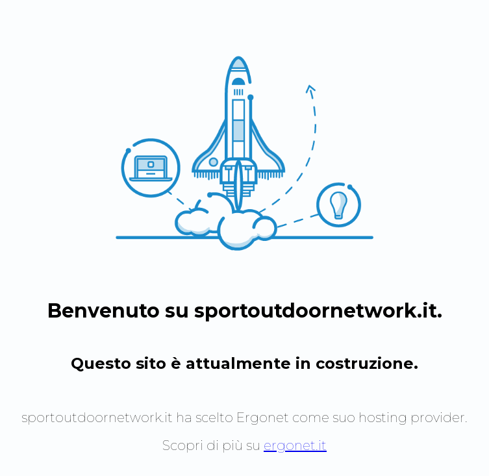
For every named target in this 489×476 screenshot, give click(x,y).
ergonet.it (295, 445)
